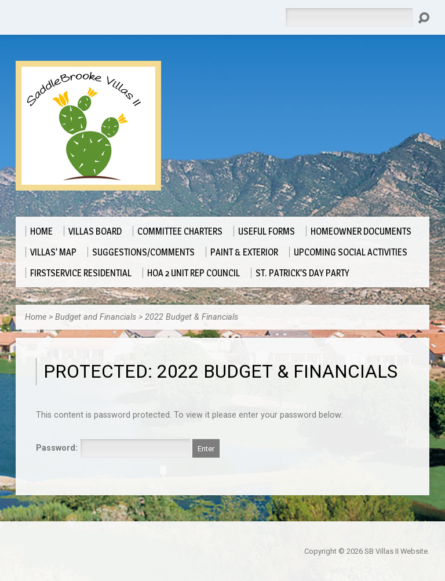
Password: (113, 448)
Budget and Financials (95, 317)
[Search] (349, 17)
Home (35, 317)
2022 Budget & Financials (191, 317)
